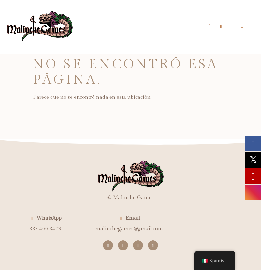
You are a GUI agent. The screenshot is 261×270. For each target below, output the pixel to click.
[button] (209, 27)
